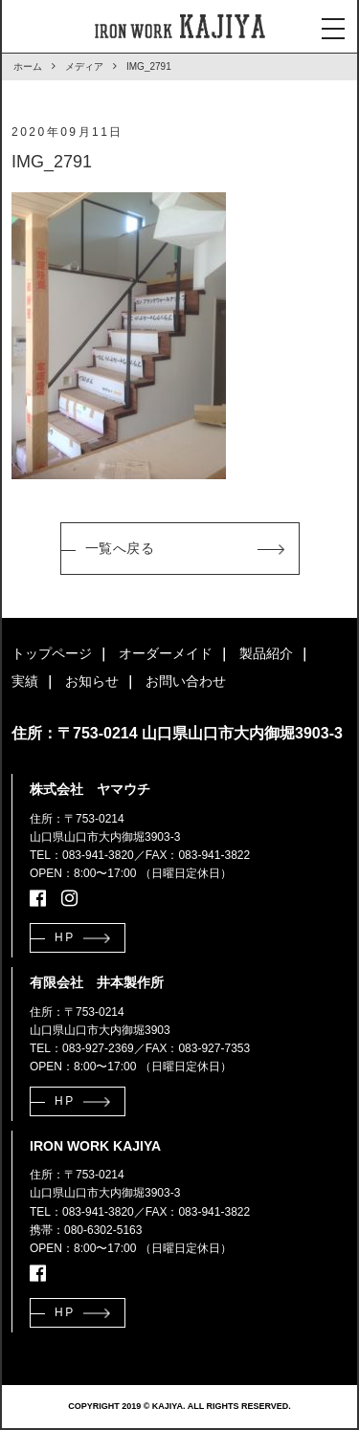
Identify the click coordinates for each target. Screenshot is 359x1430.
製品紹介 (266, 653)
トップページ (51, 653)
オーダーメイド (166, 653)
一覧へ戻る (120, 548)
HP (65, 937)
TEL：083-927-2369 (82, 1048)
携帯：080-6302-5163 (86, 1230)
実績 (24, 681)
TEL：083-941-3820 (82, 855)
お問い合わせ (186, 681)
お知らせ (92, 681)
